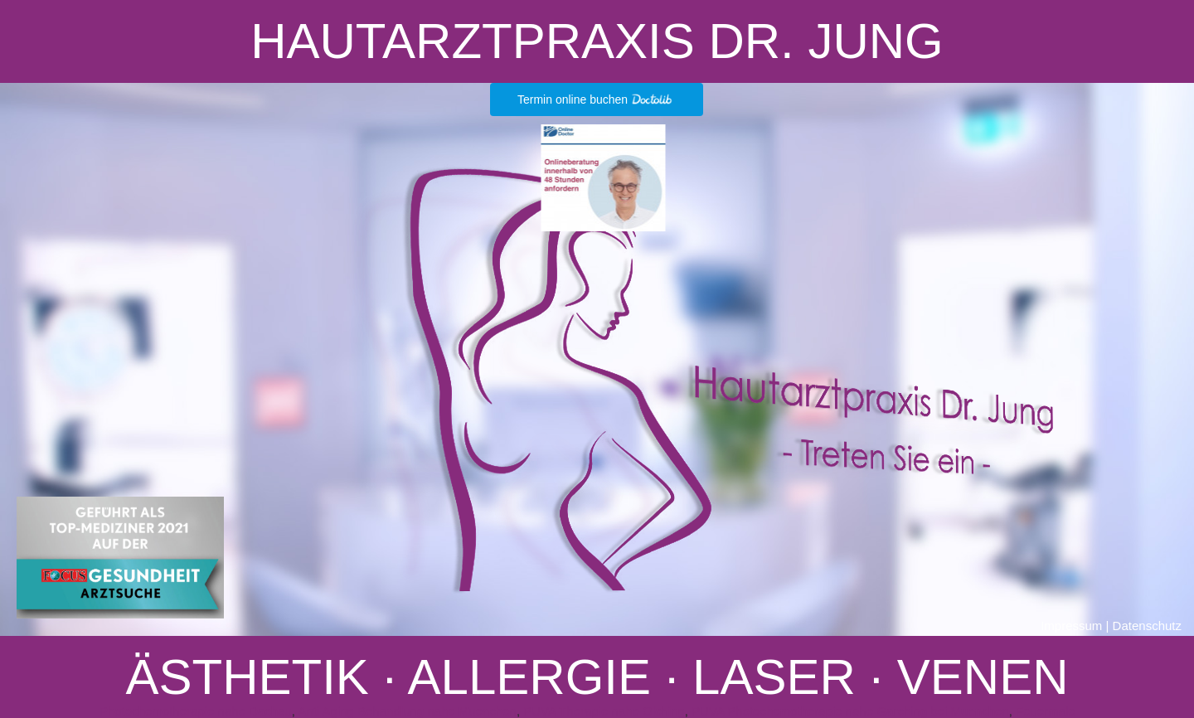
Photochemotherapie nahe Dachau (196, 711)
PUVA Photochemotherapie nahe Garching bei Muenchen (850, 711)
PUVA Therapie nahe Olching (604, 711)
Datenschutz (1147, 626)
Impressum (1071, 626)
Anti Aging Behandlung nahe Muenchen (407, 711)
